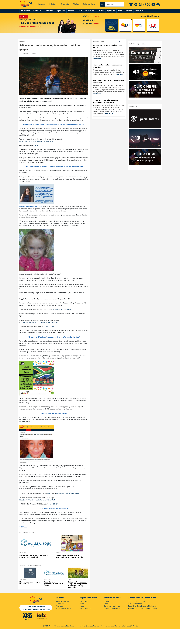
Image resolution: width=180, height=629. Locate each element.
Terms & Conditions (135, 604)
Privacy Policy (81, 626)
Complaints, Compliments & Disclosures (142, 606)
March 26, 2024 (54, 504)
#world (49, 493)
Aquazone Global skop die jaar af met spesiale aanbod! (33, 556)
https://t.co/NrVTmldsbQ (27, 500)
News (42, 4)
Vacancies (59, 606)
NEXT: (85, 16)
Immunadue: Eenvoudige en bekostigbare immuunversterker (70, 556)
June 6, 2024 (39, 145)
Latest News (25, 11)
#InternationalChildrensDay (62, 309)
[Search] (102, 4)
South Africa (49, 11)
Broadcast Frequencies (64, 608)
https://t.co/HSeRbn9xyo (27, 141)
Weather (128, 11)
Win (76, 4)
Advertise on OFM (62, 601)
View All (122, 42)
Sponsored (111, 11)
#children (59, 493)
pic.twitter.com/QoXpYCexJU (45, 141)
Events (65, 4)
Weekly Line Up (85, 608)
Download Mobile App (112, 606)
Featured (107, 601)
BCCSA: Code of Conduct (137, 601)
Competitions (84, 601)
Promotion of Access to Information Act (142, 608)
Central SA (37, 11)
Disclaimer (71, 626)
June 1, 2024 (49, 327)
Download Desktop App (112, 608)
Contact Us (139, 11)
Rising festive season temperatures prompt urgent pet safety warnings (77, 584)
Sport (80, 11)
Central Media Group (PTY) (124, 626)
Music (82, 606)
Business (71, 11)
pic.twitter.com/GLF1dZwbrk (48, 323)
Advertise (88, 4)
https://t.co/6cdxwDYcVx (30, 323)
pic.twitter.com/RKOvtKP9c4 (45, 500)
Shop (120, 11)
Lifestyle (101, 11)
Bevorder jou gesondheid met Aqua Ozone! (53, 584)
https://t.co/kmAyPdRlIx (71, 493)
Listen (53, 4)
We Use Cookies (93, 626)
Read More (97, 59)
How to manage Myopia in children (29, 583)
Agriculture (61, 11)
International (89, 11)
